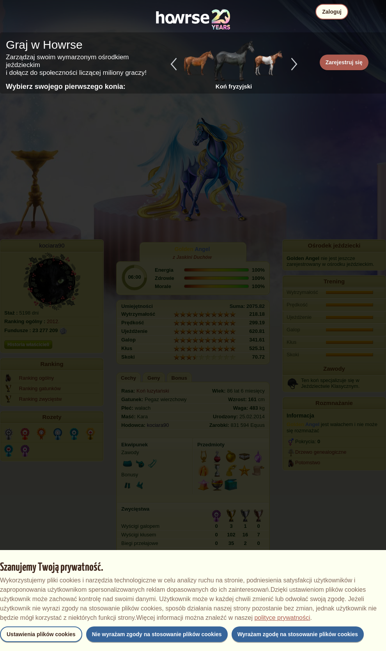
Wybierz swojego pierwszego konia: (66, 86)
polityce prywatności (282, 617)
